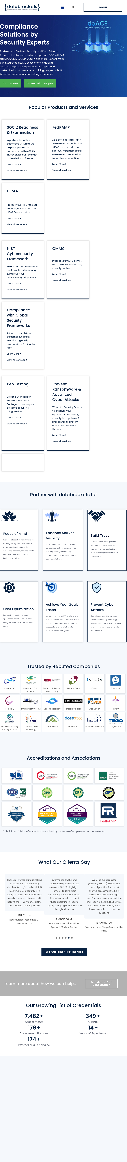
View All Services (17, 170)
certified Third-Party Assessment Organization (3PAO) (67, 143)
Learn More (14, 164)
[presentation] (56, 937)
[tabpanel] (24, 903)
